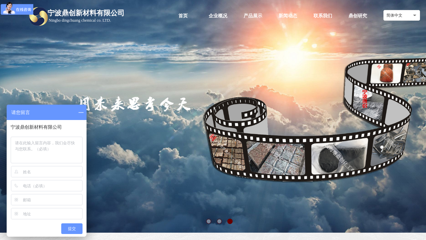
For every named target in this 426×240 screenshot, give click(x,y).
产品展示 (253, 15)
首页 (183, 15)
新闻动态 (288, 15)
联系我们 (323, 15)
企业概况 (218, 15)
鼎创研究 (357, 15)
